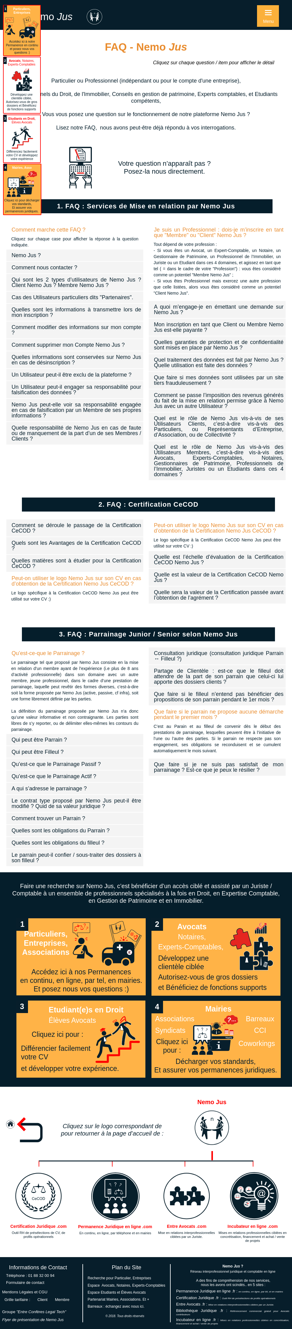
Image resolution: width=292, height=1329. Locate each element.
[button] (268, 16)
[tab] (75, 230)
